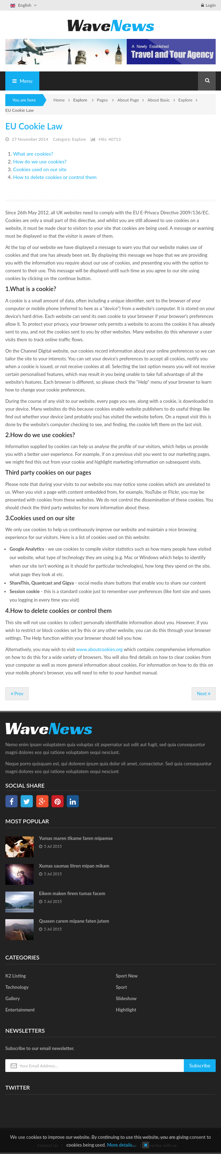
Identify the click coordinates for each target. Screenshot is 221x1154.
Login (208, 5)
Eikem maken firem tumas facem (72, 893)
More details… (121, 1145)
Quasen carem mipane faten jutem (74, 921)
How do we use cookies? (40, 161)
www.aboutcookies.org (99, 649)
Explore (185, 100)
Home (59, 100)
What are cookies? (33, 154)
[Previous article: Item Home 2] (17, 693)
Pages (103, 100)
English (23, 5)
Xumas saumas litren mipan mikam (74, 866)
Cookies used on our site (40, 169)
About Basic (158, 100)
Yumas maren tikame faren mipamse (76, 838)
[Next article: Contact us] (204, 693)
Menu (22, 81)
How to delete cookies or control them (55, 177)
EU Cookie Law (33, 126)
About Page (128, 100)
